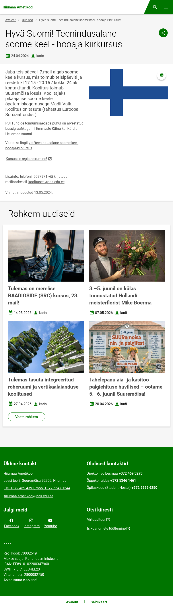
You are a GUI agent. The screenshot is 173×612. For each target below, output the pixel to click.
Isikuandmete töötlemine (106, 528)
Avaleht (10, 20)
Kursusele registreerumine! (29, 158)
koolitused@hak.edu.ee (46, 182)
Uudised (27, 20)
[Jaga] (163, 32)
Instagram (32, 522)
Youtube (50, 522)
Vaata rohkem (26, 417)
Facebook (11, 522)
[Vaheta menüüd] (165, 7)
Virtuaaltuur (96, 519)
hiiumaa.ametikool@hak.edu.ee (28, 496)
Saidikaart (99, 602)
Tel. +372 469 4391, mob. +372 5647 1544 (37, 488)
